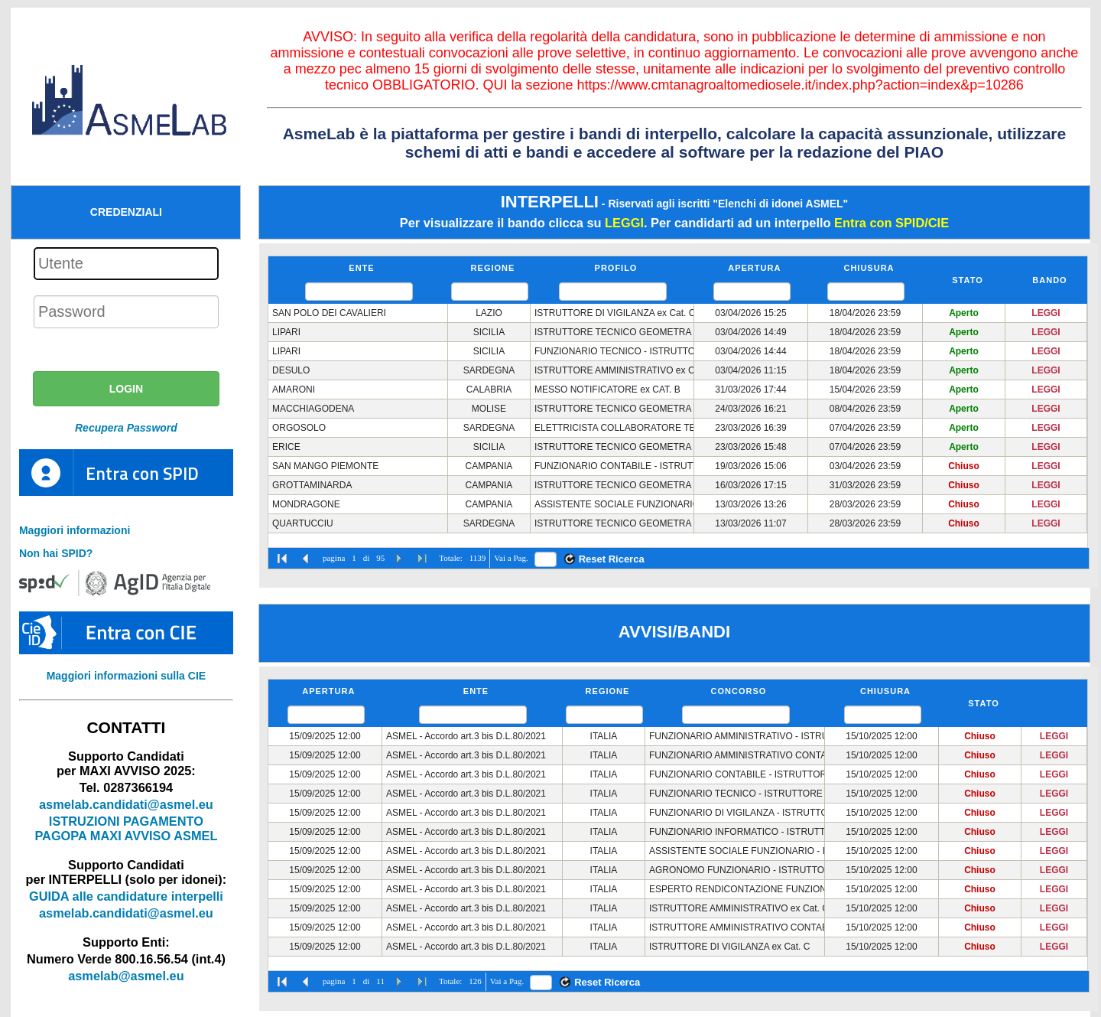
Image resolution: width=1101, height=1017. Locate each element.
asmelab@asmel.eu (126, 976)
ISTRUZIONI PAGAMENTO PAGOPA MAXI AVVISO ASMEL (125, 828)
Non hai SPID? (56, 553)
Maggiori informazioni (74, 530)
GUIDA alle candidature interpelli (126, 896)
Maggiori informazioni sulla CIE (126, 676)
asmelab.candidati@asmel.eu (126, 804)
